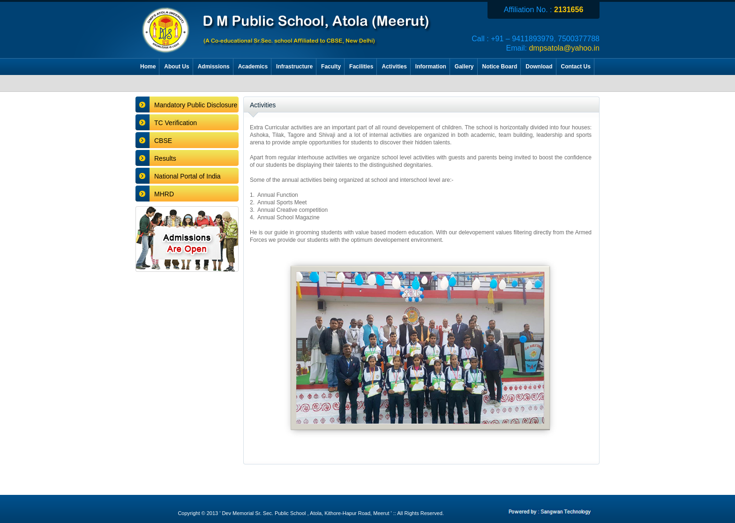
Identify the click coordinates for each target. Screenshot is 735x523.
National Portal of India (187, 176)
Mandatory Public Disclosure (195, 105)
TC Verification (175, 123)
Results (165, 158)
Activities (263, 105)
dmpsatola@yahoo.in (564, 48)
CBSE (163, 140)
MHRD (164, 194)
